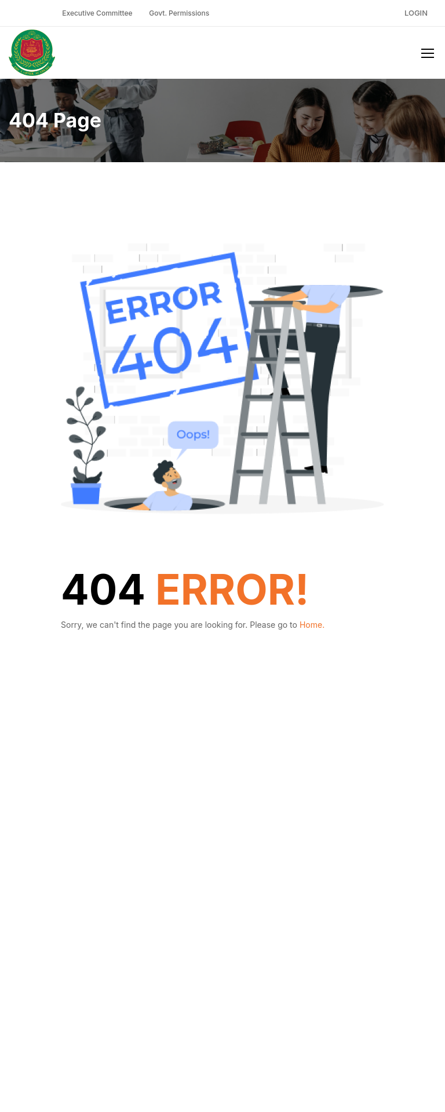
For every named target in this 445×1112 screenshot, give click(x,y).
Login (416, 12)
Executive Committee (97, 13)
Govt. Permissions (179, 13)
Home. (312, 625)
